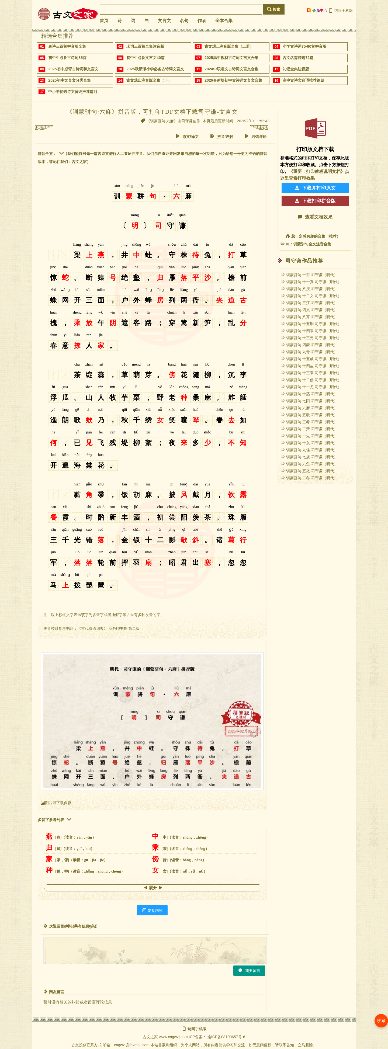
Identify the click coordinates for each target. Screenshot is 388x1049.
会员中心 (317, 10)
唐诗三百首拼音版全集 (67, 46)
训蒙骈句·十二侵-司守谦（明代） (310, 380)
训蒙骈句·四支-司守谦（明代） (309, 310)
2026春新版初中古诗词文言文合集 (233, 80)
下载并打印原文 (315, 188)
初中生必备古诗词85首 (67, 57)
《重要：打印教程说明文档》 (317, 171)
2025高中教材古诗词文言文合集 (231, 57)
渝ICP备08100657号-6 (226, 1037)
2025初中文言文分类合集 (69, 80)
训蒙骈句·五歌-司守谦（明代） (309, 415)
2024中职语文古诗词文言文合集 (231, 69)
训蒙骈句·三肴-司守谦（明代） (309, 422)
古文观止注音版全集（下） (149, 80)
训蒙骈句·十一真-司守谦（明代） (310, 282)
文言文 (164, 20)
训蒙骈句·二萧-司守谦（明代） (309, 429)
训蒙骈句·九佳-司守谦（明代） (309, 450)
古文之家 (150, 1037)
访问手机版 (340, 10)
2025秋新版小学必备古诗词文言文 (155, 69)
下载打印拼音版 (315, 201)
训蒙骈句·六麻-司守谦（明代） (309, 408)
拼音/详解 (221, 136)
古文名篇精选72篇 (298, 57)
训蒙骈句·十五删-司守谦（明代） (310, 324)
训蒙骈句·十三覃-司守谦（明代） (310, 373)
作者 (202, 20)
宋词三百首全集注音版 (145, 46)
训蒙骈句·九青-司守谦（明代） (309, 352)
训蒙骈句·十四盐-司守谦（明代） (310, 366)
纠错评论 (255, 136)
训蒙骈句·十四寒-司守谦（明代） (310, 331)
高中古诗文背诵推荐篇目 (303, 80)
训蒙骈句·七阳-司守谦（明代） (309, 401)
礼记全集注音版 (296, 69)
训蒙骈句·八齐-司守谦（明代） (309, 317)
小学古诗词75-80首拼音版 (304, 46)
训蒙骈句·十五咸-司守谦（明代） (310, 359)
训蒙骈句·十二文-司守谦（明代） (310, 296)
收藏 (381, 1020)
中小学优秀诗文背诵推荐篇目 (72, 91)
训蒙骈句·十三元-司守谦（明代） (310, 338)
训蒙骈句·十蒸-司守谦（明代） (309, 394)
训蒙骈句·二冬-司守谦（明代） (309, 478)
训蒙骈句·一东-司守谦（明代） (309, 275)
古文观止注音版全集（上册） (229, 46)
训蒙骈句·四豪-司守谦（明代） (309, 345)
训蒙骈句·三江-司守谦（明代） (309, 303)
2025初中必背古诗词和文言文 (73, 69)
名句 (184, 20)
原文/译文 (187, 136)
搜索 (273, 9)
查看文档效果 (315, 217)
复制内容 (152, 910)
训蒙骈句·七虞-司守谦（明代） (309, 457)
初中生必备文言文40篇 (145, 57)
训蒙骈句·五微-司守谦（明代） (309, 471)
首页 (104, 20)
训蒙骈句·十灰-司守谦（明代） (309, 443)
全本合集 (224, 20)
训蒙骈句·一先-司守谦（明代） (309, 436)
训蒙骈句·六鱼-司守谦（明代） (309, 464)
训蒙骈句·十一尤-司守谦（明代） (310, 387)
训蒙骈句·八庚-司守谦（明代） (309, 289)
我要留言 (249, 970)
